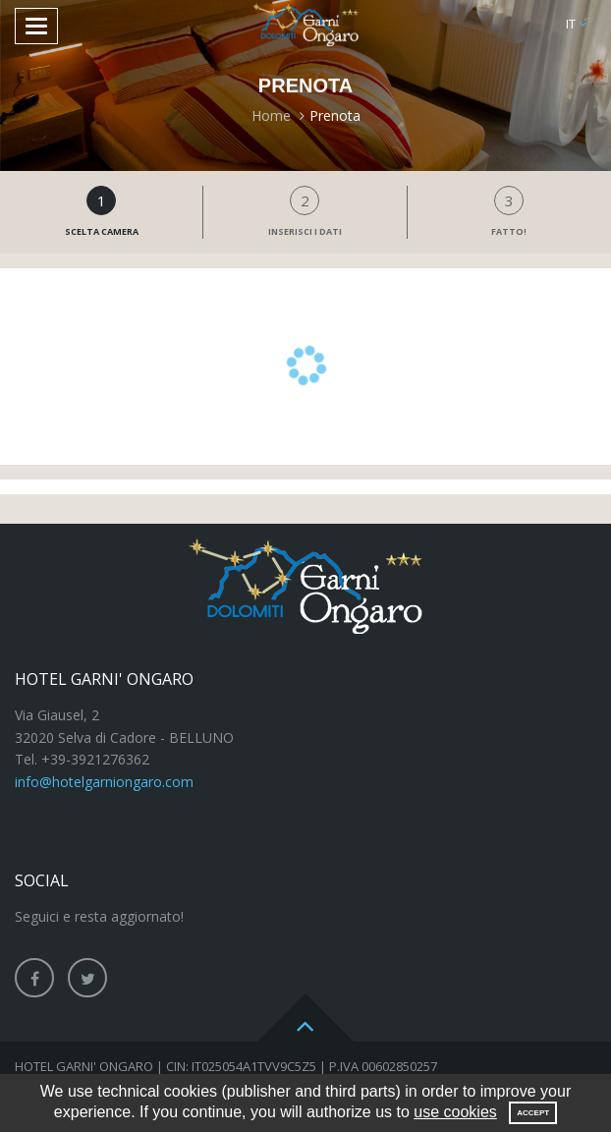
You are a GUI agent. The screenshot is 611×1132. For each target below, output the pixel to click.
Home (271, 115)
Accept (533, 1112)
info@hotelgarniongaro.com (104, 781)
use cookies (455, 1112)
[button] (576, 24)
